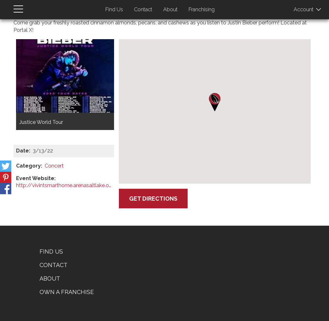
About (170, 9)
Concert (54, 166)
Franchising (202, 9)
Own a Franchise (67, 292)
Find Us (114, 9)
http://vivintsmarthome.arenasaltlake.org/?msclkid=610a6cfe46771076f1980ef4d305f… (63, 185)
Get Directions (153, 198)
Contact (143, 9)
